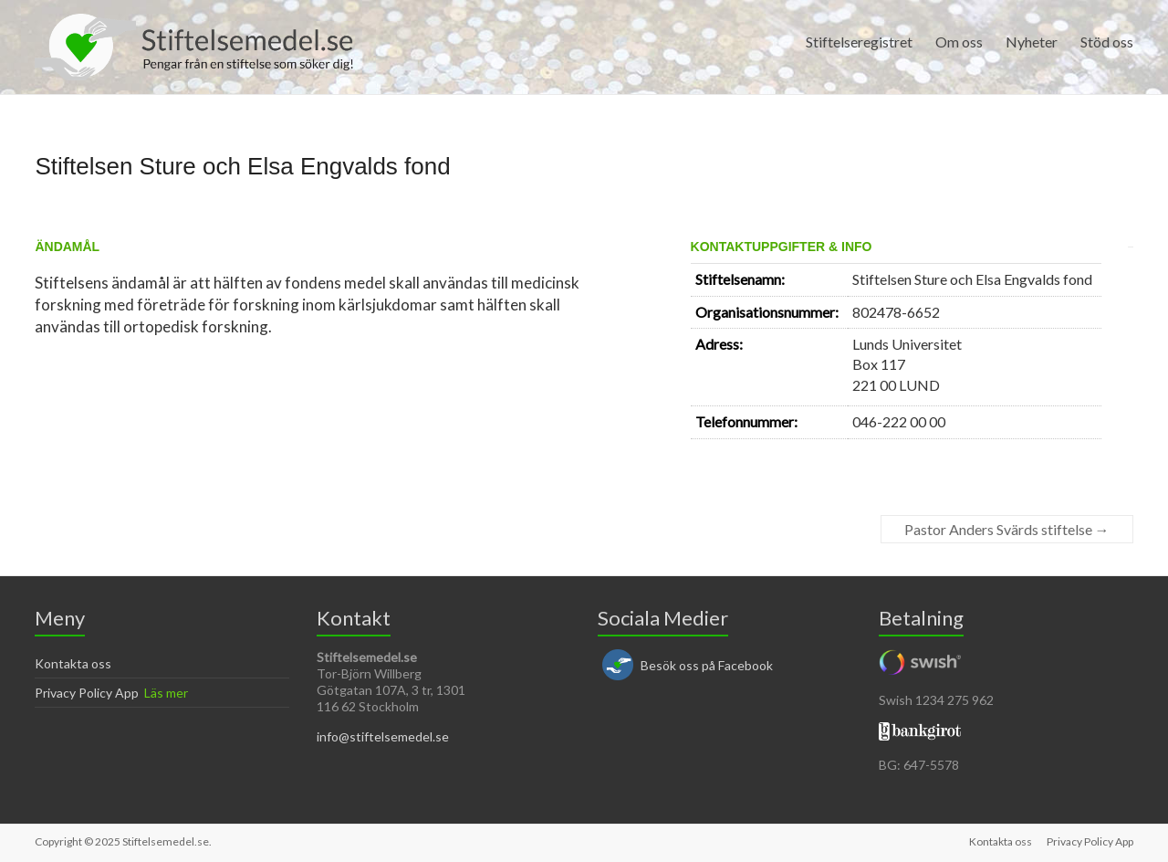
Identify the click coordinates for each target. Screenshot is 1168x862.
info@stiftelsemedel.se (383, 736)
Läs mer (166, 692)
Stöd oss (1106, 41)
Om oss (959, 41)
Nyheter (1032, 41)
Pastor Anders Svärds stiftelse (1007, 529)
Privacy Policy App (87, 692)
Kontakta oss (73, 663)
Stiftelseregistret (859, 41)
